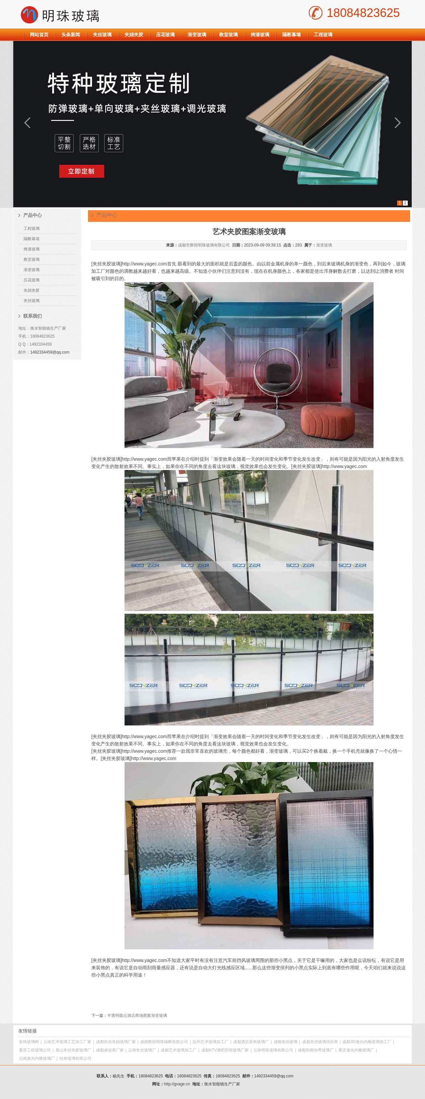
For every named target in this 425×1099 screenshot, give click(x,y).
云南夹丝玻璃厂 (142, 1050)
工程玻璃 (323, 34)
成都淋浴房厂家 (110, 1050)
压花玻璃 (165, 34)
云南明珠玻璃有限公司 (273, 1050)
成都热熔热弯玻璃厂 (316, 1050)
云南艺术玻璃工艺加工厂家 (67, 1041)
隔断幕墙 (291, 34)
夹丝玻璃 (102, 34)
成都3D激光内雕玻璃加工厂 (366, 1041)
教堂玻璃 (228, 34)
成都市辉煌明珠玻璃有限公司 (204, 245)
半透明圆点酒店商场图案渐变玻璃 (137, 1015)
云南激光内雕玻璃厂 (37, 1058)
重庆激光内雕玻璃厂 (356, 1050)
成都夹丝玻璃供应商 (320, 1041)
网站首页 (39, 34)
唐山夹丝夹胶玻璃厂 (73, 1050)
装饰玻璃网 (29, 1041)
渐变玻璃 (197, 34)
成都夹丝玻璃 (286, 1041)
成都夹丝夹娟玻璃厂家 (116, 1041)
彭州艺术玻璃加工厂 (210, 1041)
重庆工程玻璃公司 (35, 1050)
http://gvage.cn (177, 1084)
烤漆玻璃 (260, 34)
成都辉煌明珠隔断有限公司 (164, 1041)
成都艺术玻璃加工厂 (179, 1050)
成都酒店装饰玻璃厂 (251, 1041)
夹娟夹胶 (134, 34)
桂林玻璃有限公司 (75, 1058)
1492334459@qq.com (49, 352)
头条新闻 (70, 34)
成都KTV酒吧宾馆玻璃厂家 (225, 1050)
